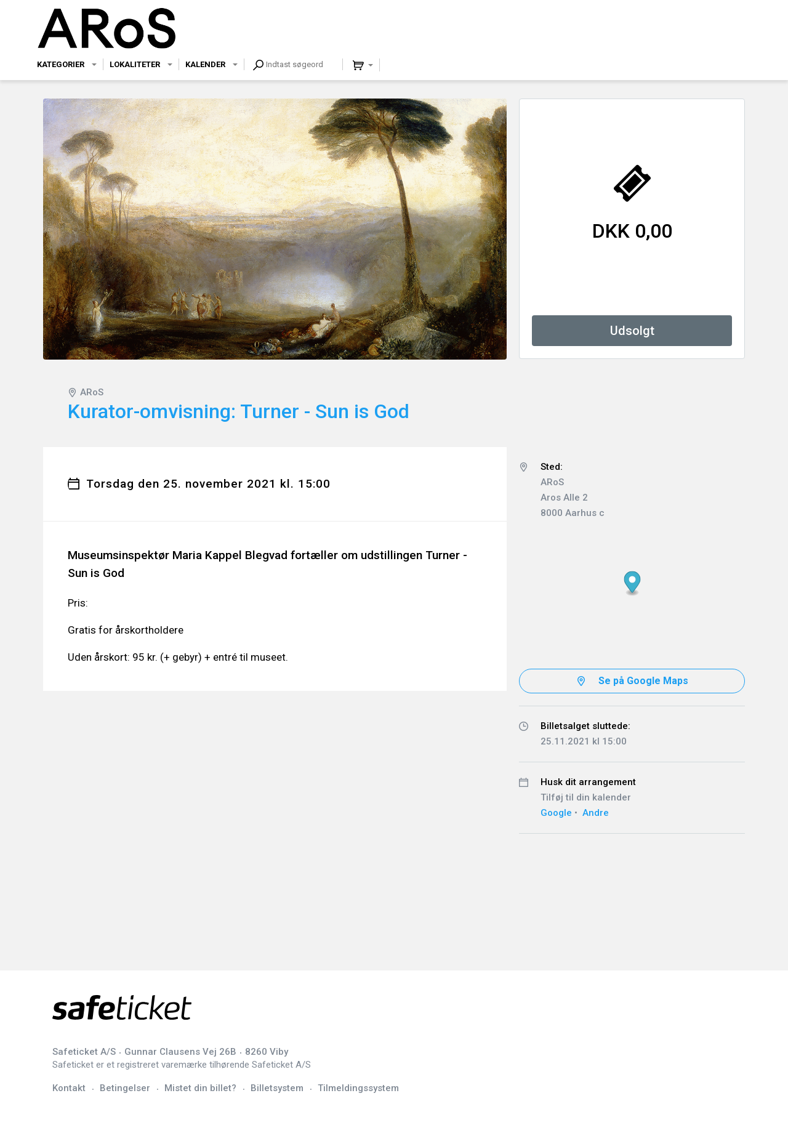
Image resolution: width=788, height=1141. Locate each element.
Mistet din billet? (200, 1088)
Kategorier (60, 64)
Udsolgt (632, 330)
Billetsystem (277, 1088)
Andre (595, 812)
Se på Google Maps (643, 681)
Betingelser (125, 1088)
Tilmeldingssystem (358, 1088)
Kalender (205, 64)
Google (556, 812)
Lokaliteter (135, 64)
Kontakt (69, 1088)
